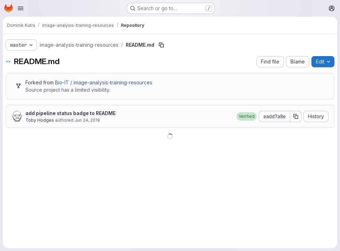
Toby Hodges (39, 120)
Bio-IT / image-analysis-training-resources (103, 82)
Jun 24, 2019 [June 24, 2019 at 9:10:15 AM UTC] (87, 120)
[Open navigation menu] (20, 8)
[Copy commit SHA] (295, 116)
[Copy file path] (161, 45)
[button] (247, 116)
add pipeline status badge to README (70, 113)
